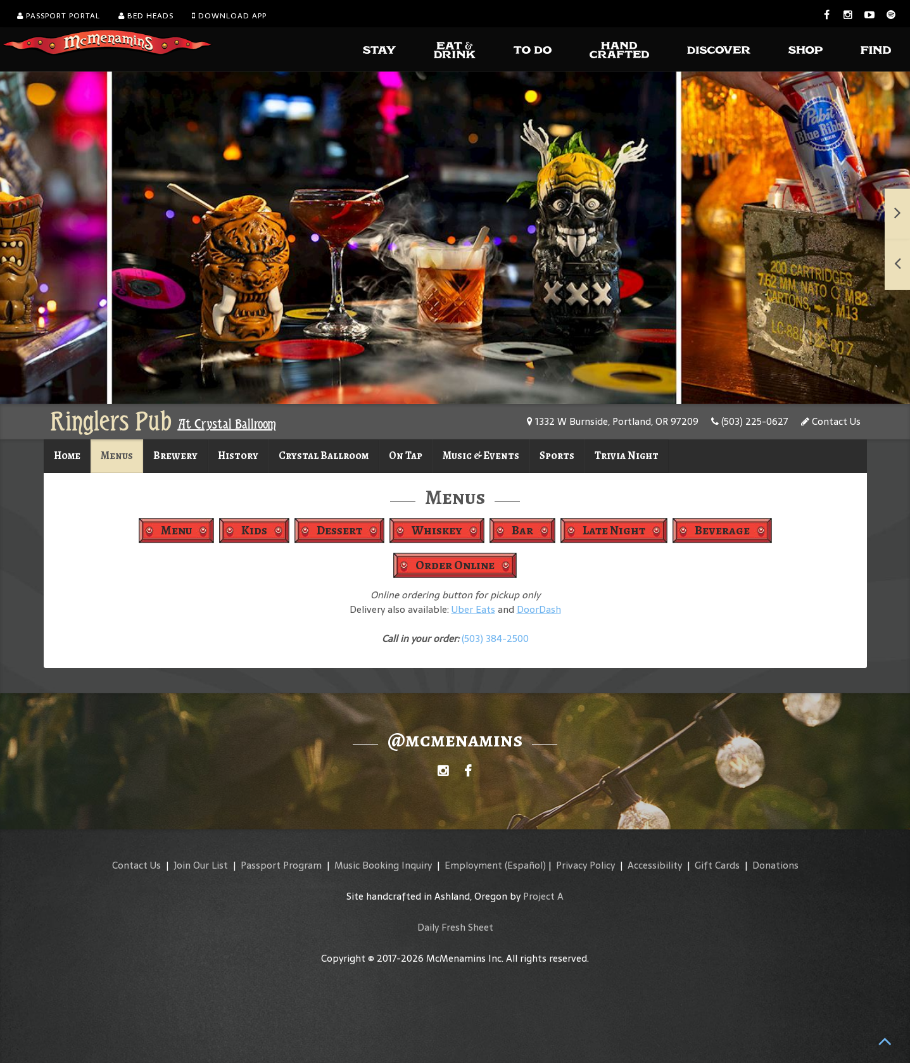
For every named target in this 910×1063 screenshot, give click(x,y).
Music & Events (481, 455)
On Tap (405, 455)
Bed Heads (146, 15)
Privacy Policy (585, 865)
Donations (775, 865)
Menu (176, 530)
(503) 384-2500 (495, 638)
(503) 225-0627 (749, 421)
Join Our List (201, 865)
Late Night (614, 530)
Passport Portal (58, 15)
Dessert (339, 530)
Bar (522, 530)
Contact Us (831, 421)
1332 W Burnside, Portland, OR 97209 (612, 421)
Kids (254, 530)
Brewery (175, 455)
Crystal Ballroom (324, 455)
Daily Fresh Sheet (455, 927)
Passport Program (281, 865)
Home (67, 455)
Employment (473, 865)
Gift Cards (717, 865)
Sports (557, 455)
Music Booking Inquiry (383, 865)
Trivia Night (627, 455)
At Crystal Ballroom (227, 424)
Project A (543, 896)
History (238, 455)
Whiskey (437, 530)
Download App (229, 15)
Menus (117, 455)
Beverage (722, 530)
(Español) (525, 865)
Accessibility (655, 865)
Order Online (455, 565)
